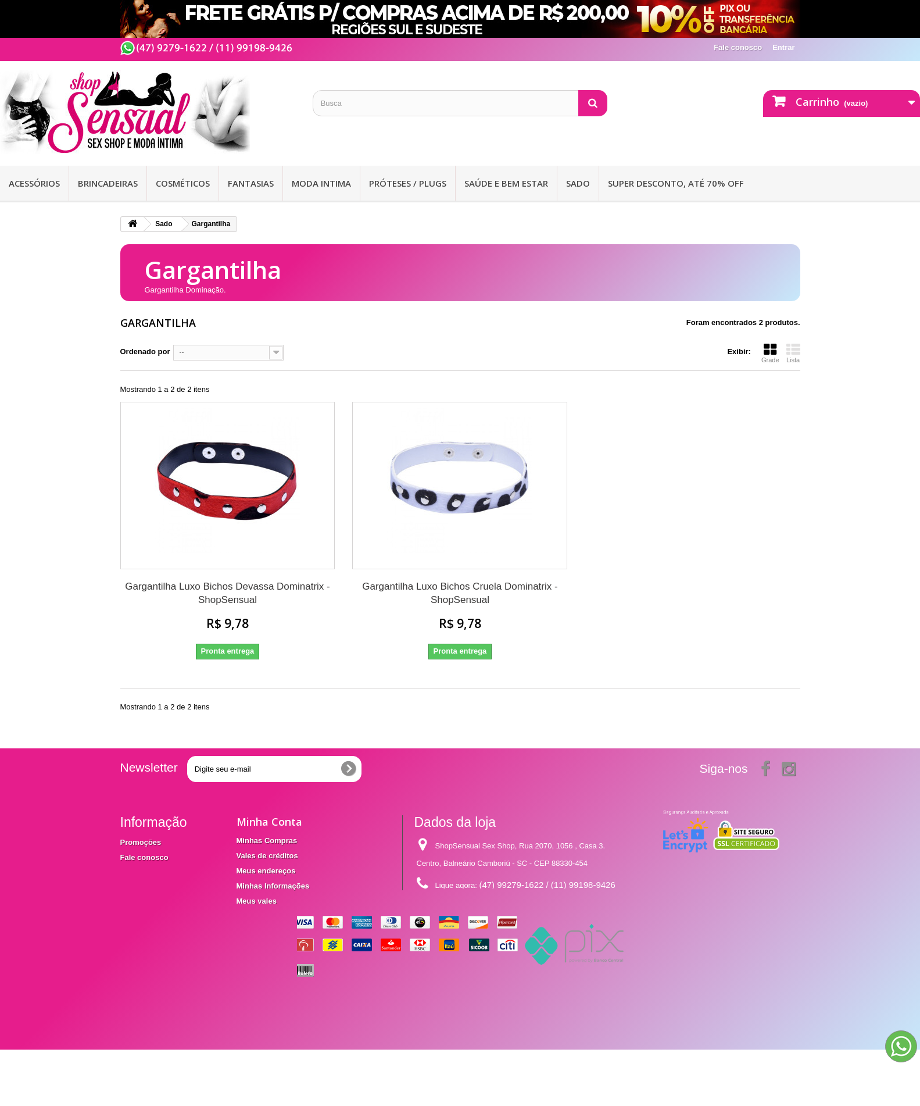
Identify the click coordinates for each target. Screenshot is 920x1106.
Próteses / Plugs (407, 183)
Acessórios (34, 183)
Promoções (141, 842)
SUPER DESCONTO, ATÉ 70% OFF (676, 183)
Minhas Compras (267, 840)
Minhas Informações (273, 886)
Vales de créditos (267, 855)
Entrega (134, 872)
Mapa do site (143, 913)
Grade (770, 352)
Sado (578, 183)
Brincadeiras (108, 183)
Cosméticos (183, 183)
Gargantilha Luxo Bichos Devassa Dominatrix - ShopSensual (227, 593)
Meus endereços (266, 870)
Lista (793, 352)
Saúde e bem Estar (506, 183)
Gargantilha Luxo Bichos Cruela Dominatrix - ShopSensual (459, 593)
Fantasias (251, 183)
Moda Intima (321, 183)
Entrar (783, 47)
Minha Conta (269, 822)
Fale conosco (738, 47)
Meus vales (257, 901)
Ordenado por (145, 351)
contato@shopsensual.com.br (511, 906)
